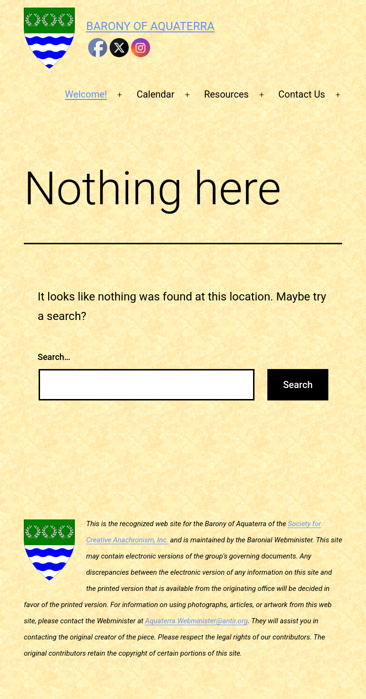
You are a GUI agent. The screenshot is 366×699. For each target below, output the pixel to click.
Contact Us (301, 94)
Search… (54, 357)
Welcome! (86, 94)
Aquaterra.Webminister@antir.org (196, 621)
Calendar (155, 94)
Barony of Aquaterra (150, 26)
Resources (226, 94)
